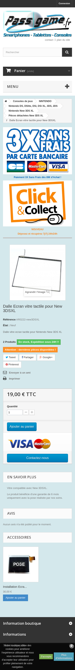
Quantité (12, 406)
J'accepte (46, 656)
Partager (28, 357)
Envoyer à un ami (20, 372)
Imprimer (14, 378)
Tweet (11, 357)
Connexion (64, 3)
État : (6, 325)
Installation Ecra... (15, 586)
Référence (9, 319)
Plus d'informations (64, 657)
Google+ (46, 357)
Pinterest (12, 364)
